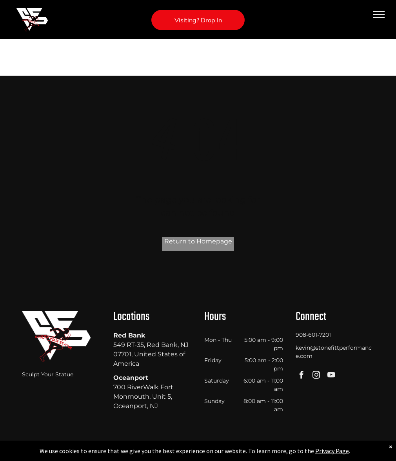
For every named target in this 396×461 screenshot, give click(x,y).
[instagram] (316, 376)
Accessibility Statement (214, 453)
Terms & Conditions (262, 453)
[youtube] (331, 376)
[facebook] (301, 376)
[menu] (379, 14)
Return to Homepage (198, 241)
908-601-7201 (313, 334)
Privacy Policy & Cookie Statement (149, 453)
